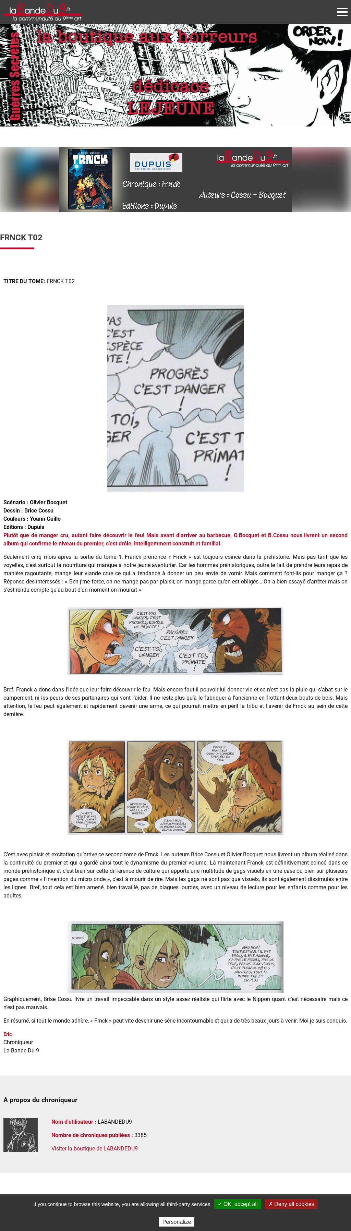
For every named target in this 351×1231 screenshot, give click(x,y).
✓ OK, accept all (238, 1204)
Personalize (176, 1222)
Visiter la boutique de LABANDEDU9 (94, 1148)
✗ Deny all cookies (291, 1204)
